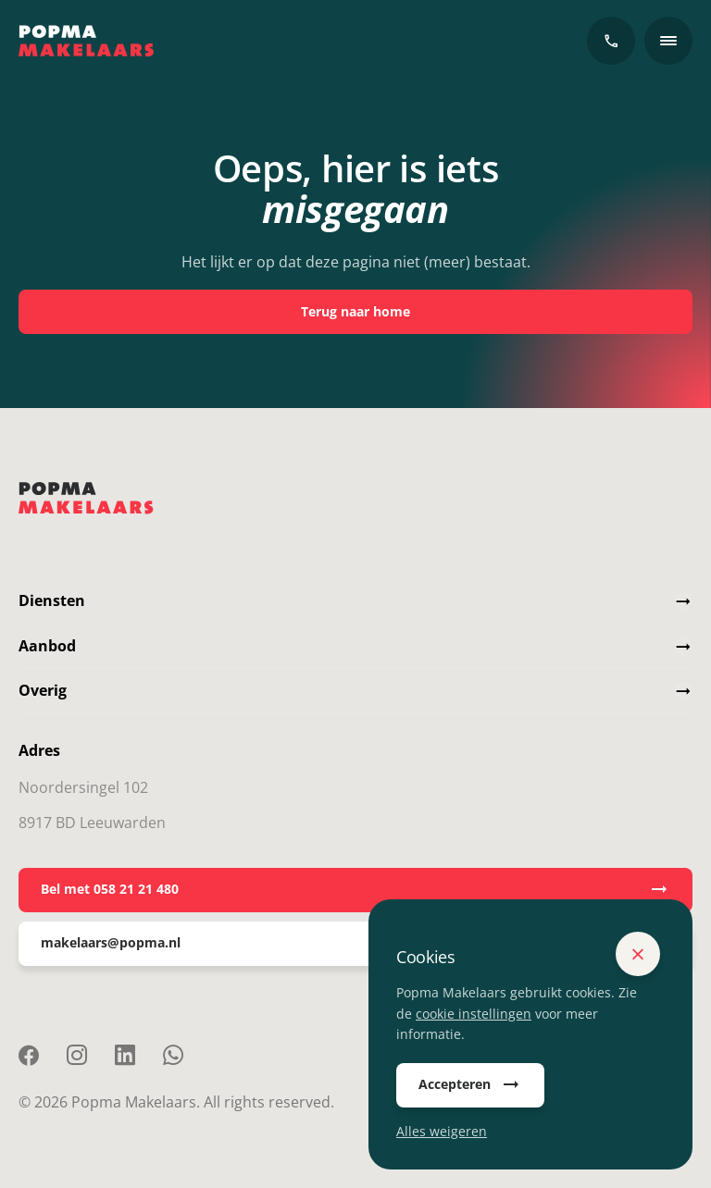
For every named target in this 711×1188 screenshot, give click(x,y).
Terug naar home (355, 311)
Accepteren (470, 1085)
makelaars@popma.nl (355, 944)
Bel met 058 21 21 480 (355, 890)
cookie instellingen (473, 1013)
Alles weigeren (441, 1131)
